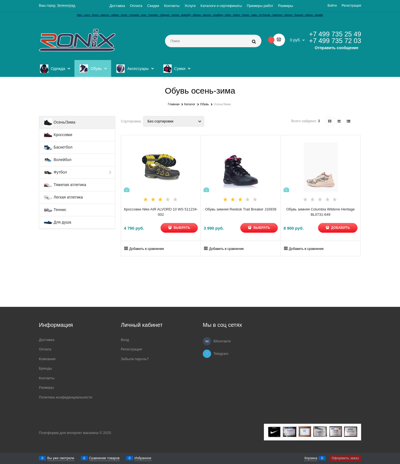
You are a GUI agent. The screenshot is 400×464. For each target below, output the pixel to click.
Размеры (285, 6)
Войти (332, 5)
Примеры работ (260, 6)
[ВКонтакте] (207, 341)
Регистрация (351, 5)
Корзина (310, 458)
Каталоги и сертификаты (221, 6)
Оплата (136, 6)
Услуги (190, 6)
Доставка (117, 6)
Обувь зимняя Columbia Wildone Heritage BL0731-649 (320, 212)
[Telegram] (207, 354)
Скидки (153, 6)
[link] (330, 121)
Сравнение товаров (104, 458)
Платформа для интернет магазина (68, 433)
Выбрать (181, 228)
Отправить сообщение (336, 48)
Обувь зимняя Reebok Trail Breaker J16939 (240, 209)
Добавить (340, 228)
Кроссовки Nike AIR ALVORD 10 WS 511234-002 (161, 212)
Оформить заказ (345, 458)
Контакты (171, 6)
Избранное (142, 458)
